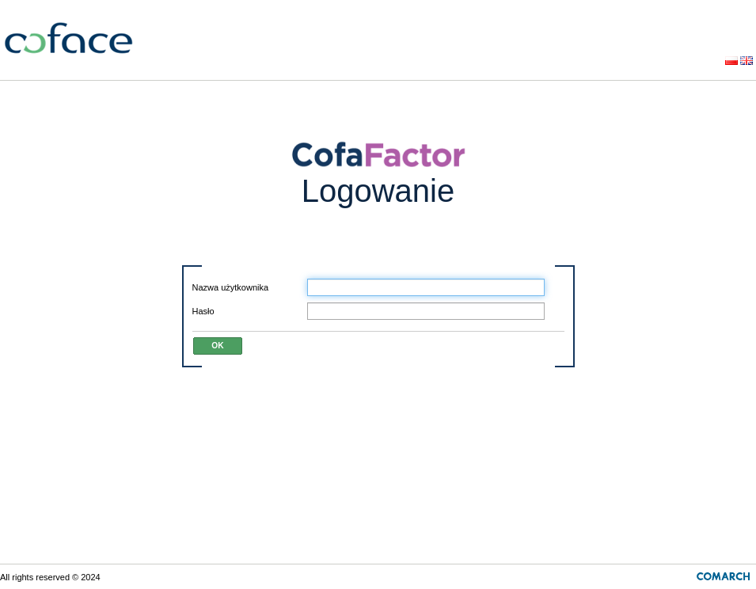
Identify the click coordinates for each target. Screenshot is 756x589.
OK (217, 345)
